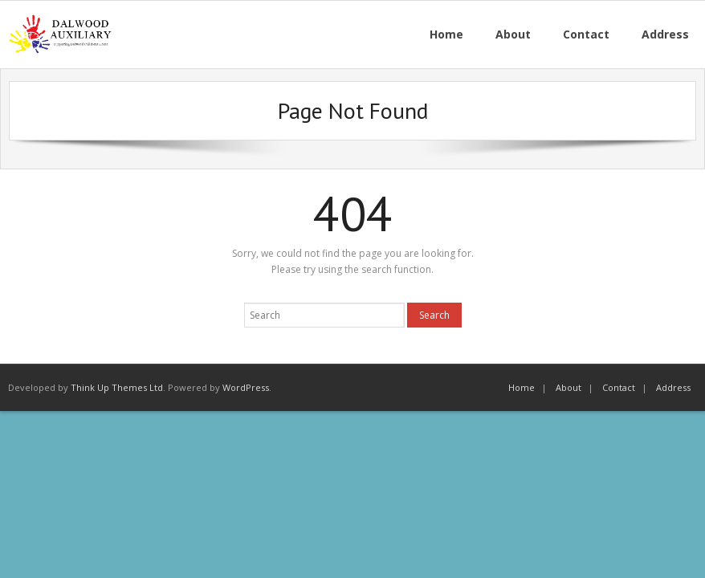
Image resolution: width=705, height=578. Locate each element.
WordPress (245, 387)
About (568, 387)
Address (673, 387)
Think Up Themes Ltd (117, 387)
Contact (618, 387)
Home (521, 387)
